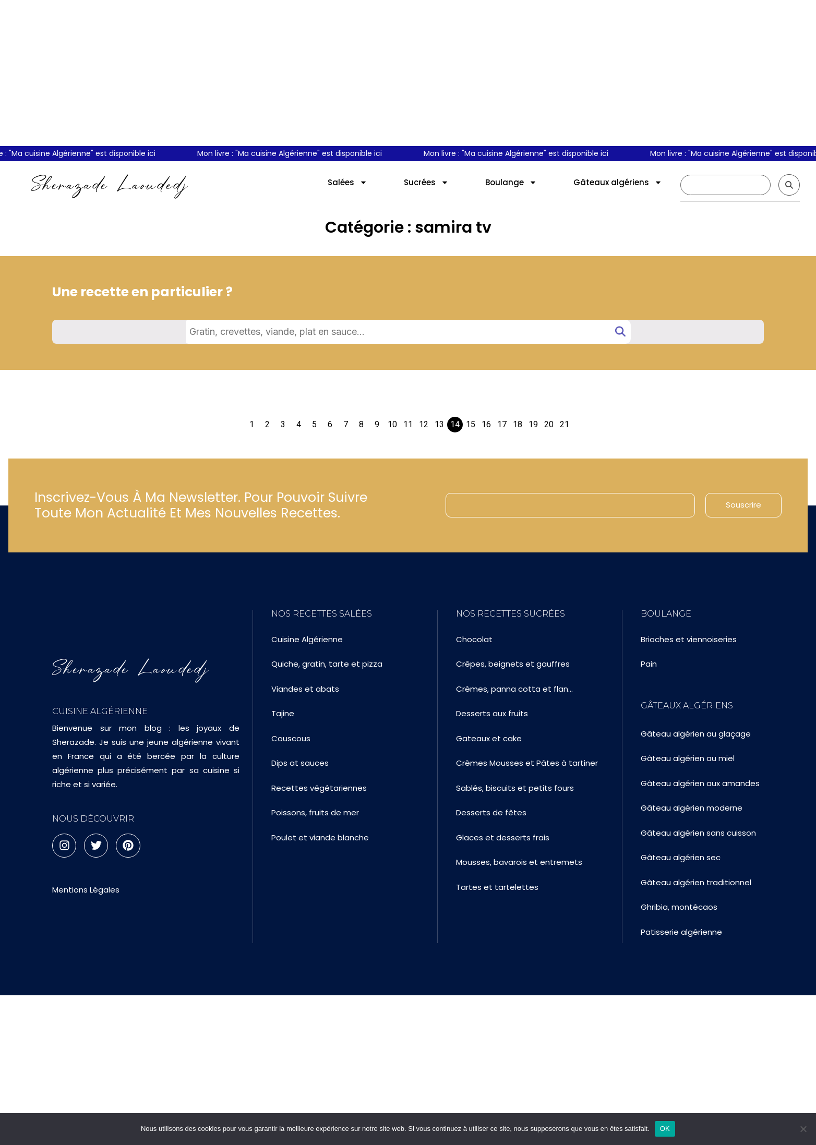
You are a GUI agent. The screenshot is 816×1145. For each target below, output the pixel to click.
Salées (347, 182)
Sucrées (426, 182)
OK (665, 1128)
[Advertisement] (408, 73)
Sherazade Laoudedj (109, 185)
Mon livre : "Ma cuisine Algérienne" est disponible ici (300, 153)
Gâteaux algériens (617, 182)
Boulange (511, 182)
